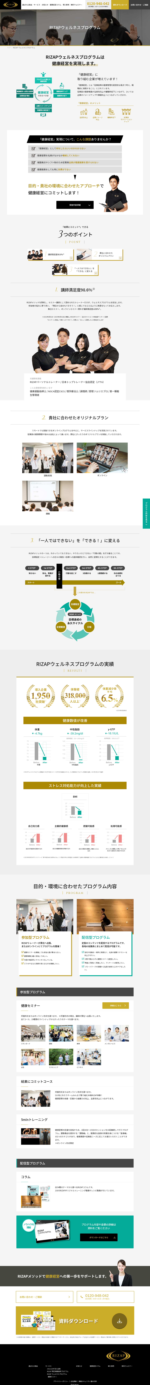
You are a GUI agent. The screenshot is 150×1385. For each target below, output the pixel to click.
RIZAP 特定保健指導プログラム (57, 1371)
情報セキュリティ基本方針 (88, 1381)
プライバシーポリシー (61, 1381)
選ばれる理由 (27, 5)
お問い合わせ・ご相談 (139, 4)
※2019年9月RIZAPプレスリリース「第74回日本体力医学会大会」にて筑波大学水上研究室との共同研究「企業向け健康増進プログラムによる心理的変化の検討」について (68, 857)
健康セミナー (52, 1377)
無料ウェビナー (76, 5)
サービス (37, 5)
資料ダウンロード (120, 4)
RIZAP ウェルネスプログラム (57, 1374)
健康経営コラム (55, 5)
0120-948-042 (98, 3)
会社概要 (74, 1381)
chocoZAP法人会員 (53, 1369)
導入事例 (66, 5)
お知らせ (45, 5)
